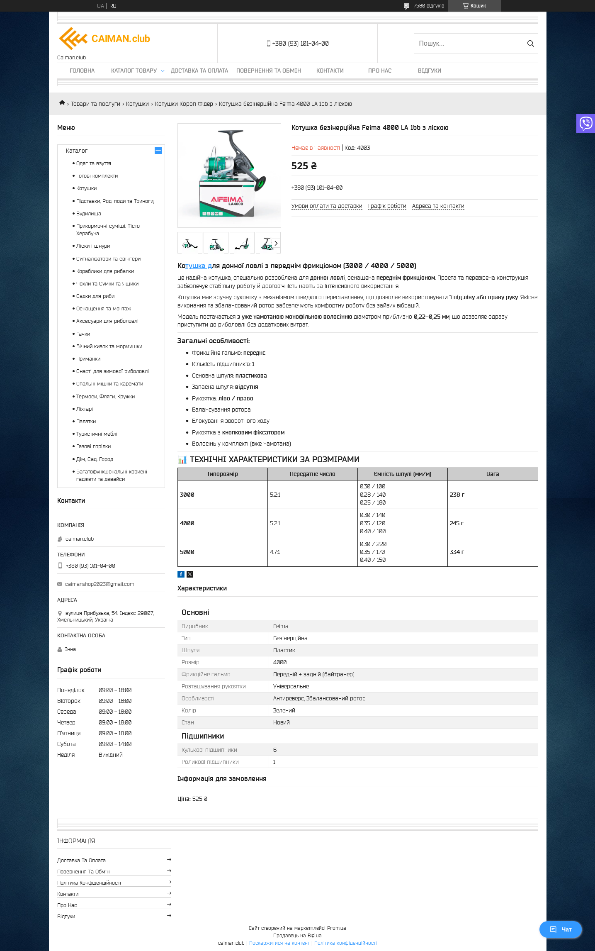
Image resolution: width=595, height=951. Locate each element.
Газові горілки (93, 446)
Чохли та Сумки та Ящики (107, 283)
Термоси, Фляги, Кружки (105, 396)
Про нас (379, 70)
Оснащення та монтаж (103, 308)
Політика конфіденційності (89, 883)
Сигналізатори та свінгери (108, 259)
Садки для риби (95, 296)
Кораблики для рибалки (105, 271)
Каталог (76, 150)
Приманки (88, 359)
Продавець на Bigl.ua (297, 935)
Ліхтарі (84, 409)
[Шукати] (531, 43)
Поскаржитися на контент (279, 943)
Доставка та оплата (199, 70)
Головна (82, 70)
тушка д (198, 265)
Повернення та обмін (268, 70)
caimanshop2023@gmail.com (99, 584)
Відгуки (429, 70)
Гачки (83, 334)
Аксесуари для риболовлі (107, 321)
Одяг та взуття (93, 163)
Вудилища (88, 213)
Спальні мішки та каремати (109, 383)
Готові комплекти (97, 176)
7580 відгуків (429, 5)
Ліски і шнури (93, 246)
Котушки (137, 103)
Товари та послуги (95, 103)
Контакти (330, 70)
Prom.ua (336, 928)
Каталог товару (134, 70)
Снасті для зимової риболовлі (112, 371)
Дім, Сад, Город (94, 459)
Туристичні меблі (96, 434)
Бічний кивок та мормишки (109, 346)
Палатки (86, 421)
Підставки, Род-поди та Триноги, (115, 201)
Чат (560, 929)
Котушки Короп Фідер (184, 103)
